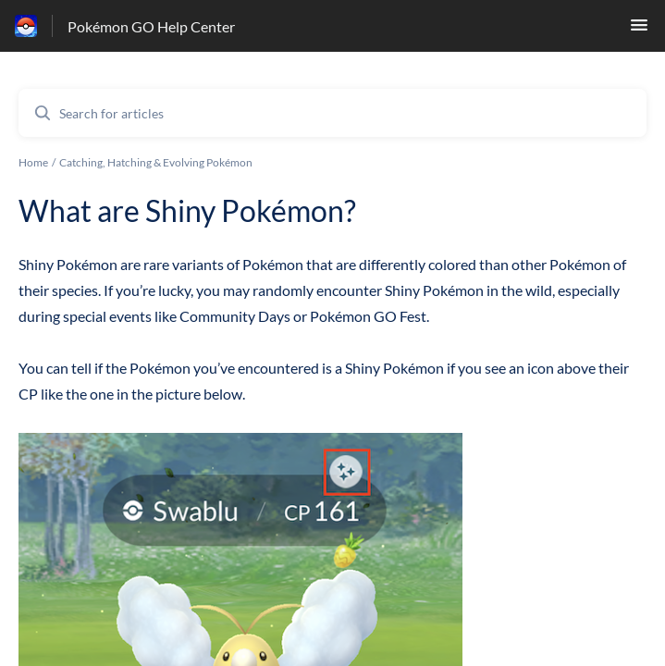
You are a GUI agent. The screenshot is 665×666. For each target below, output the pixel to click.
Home (33, 162)
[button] (639, 30)
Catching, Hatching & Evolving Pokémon (155, 162)
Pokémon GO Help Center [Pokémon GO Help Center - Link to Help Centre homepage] (151, 26)
